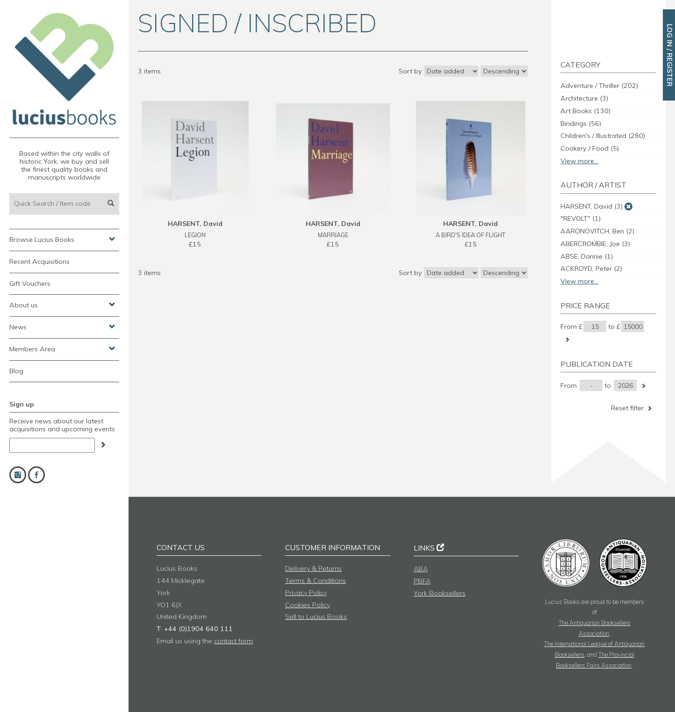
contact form (233, 641)
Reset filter (632, 408)
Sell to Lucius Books (316, 616)
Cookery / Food (589, 148)
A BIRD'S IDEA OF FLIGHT (470, 235)
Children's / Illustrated (602, 135)
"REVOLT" (580, 218)
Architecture (584, 98)
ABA (421, 569)
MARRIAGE (333, 235)
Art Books (585, 111)
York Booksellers (440, 593)
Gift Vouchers (29, 283)
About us (62, 304)
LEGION (195, 235)
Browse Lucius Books (62, 239)
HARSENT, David (591, 206)
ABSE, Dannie (586, 256)
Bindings (580, 123)
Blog (16, 371)
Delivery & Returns (313, 568)
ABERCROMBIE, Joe (595, 244)
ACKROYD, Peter (591, 268)
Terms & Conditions (315, 580)
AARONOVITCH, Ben (597, 231)
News (62, 326)
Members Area (62, 348)
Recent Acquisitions (39, 261)
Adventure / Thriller (599, 85)
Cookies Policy (307, 605)
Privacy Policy (306, 592)
